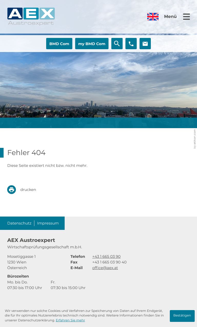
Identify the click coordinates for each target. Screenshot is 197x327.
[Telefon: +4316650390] (106, 256)
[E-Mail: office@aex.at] (145, 43)
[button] (59, 43)
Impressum (48, 223)
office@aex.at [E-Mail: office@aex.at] (105, 267)
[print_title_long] (25, 189)
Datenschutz (19, 223)
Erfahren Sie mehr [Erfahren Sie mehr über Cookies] (70, 320)
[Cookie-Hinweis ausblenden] (182, 316)
